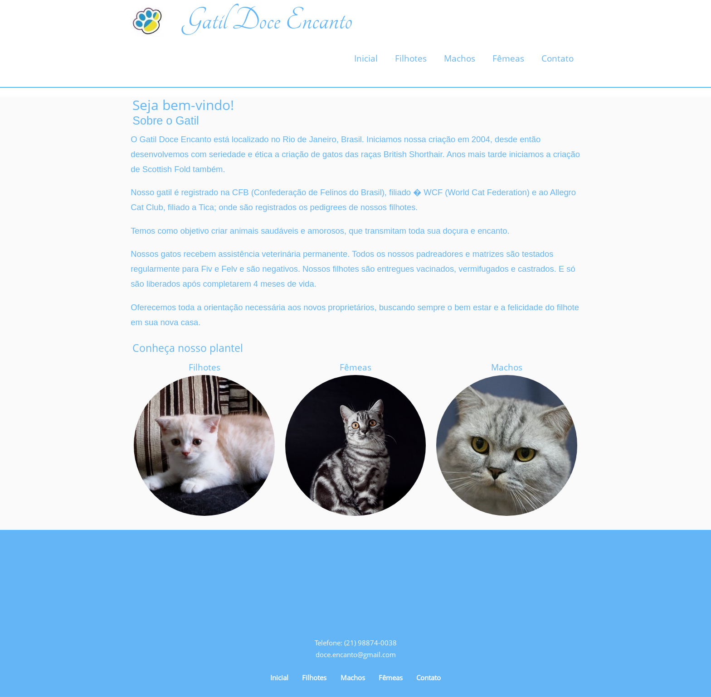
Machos (459, 58)
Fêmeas (508, 58)
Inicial (366, 58)
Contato (557, 58)
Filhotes (411, 58)
